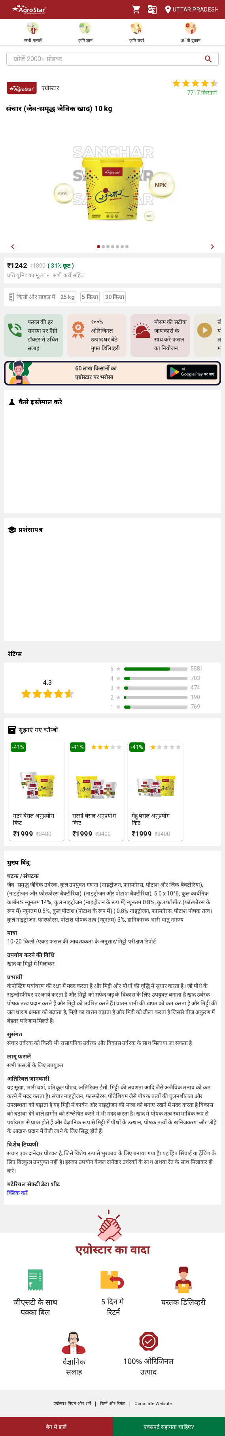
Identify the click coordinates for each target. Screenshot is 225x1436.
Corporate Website (153, 1403)
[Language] (152, 9)
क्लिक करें (17, 1193)
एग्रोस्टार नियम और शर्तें (72, 1403)
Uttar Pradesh (189, 9)
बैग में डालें (56, 1427)
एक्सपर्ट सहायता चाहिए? (169, 1427)
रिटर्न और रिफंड (112, 1403)
